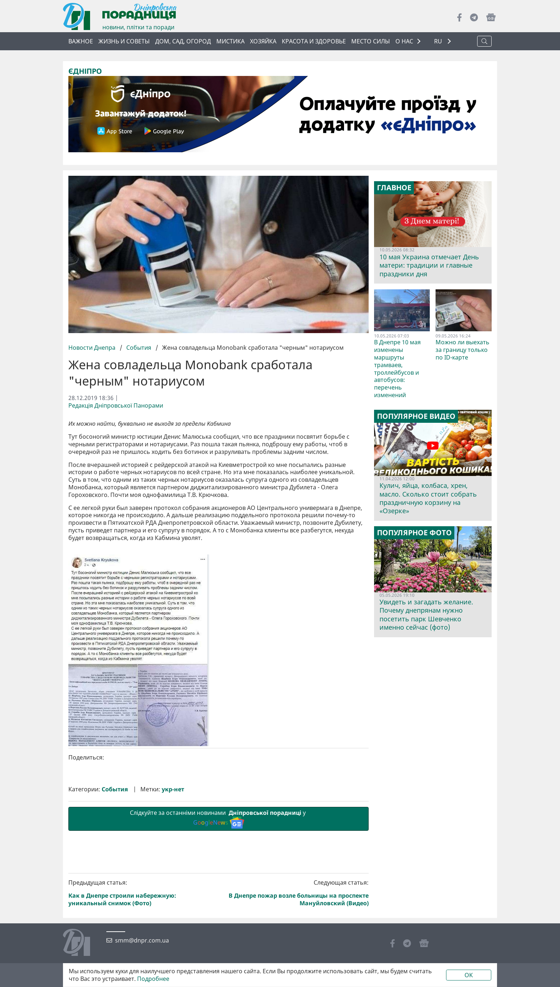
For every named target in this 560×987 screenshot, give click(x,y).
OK (468, 975)
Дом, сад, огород (183, 41)
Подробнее (153, 979)
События (138, 348)
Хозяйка (263, 41)
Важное (80, 41)
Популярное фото (414, 532)
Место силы (370, 41)
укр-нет (173, 911)
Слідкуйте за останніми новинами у (218, 940)
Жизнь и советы (124, 41)
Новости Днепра (92, 348)
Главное (394, 187)
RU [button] (439, 41)
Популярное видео (416, 416)
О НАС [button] (404, 41)
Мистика (230, 41)
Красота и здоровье (314, 41)
